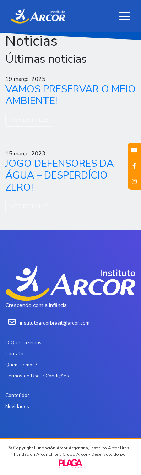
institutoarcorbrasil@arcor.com (55, 323)
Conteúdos (17, 395)
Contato (14, 353)
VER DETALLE (29, 120)
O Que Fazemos (23, 342)
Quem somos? (21, 364)
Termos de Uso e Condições (37, 375)
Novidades (17, 406)
